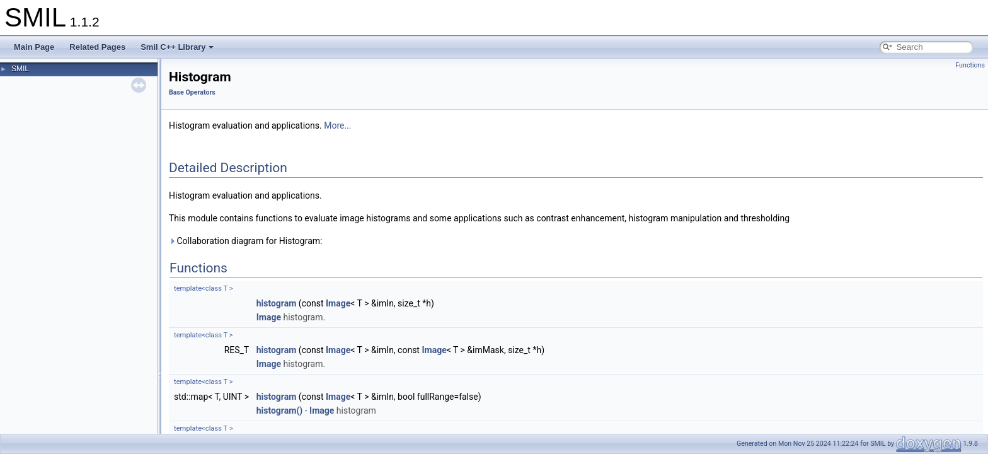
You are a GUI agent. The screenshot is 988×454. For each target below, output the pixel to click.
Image (338, 303)
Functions (970, 65)
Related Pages (97, 47)
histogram (276, 303)
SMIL (20, 68)
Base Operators (192, 92)
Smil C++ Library (177, 47)
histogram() (279, 410)
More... (337, 125)
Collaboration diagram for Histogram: (245, 241)
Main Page (34, 47)
